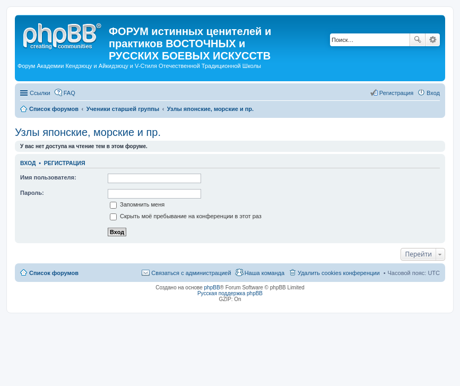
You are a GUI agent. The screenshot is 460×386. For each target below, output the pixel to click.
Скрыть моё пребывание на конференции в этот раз (186, 216)
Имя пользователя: (48, 177)
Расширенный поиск (433, 39)
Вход (28, 163)
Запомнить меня (137, 204)
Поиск (418, 39)
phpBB (212, 287)
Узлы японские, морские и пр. (88, 132)
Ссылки (40, 93)
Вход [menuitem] (433, 93)
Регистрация (64, 163)
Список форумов (54, 273)
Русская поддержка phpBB (230, 293)
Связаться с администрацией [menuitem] (191, 273)
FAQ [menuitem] (69, 93)
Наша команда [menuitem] (264, 273)
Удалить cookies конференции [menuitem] (339, 273)
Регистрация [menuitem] (396, 93)
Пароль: (32, 193)
